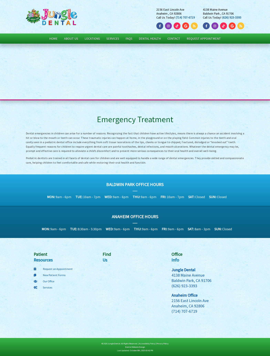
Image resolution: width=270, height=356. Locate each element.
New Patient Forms (50, 275)
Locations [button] (92, 39)
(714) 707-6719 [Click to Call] (185, 17)
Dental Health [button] (150, 39)
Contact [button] (173, 39)
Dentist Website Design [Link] (135, 347)
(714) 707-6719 (184, 311)
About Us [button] (71, 39)
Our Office (44, 281)
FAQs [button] (129, 39)
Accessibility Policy (147, 343)
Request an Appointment (53, 269)
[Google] (186, 26)
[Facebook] (160, 26)
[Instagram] (169, 26)
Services (43, 287)
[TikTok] (178, 26)
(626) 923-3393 (184, 285)
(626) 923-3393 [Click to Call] (231, 17)
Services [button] (112, 39)
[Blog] (194, 26)
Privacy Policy (163, 343)
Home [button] (53, 39)
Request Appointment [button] (204, 39)
